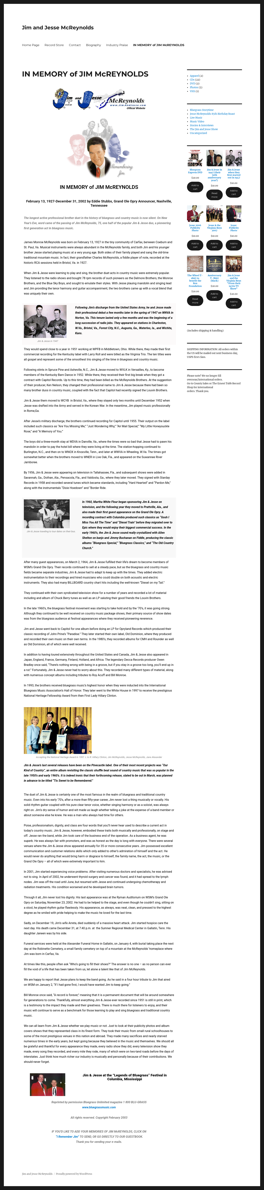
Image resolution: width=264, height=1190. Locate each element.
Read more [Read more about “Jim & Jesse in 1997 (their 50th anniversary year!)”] (214, 195)
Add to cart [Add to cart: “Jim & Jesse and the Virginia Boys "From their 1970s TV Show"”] (234, 303)
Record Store (54, 45)
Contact (75, 45)
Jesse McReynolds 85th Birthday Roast (212, 113)
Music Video (197, 121)
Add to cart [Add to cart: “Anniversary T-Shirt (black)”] (214, 295)
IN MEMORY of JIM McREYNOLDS (158, 45)
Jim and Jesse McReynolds (58, 27)
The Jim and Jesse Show (204, 129)
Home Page (30, 45)
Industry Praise (117, 45)
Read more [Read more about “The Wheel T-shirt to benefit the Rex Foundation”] (195, 301)
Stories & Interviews (202, 125)
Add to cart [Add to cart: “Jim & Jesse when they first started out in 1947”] (234, 192)
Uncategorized (198, 133)
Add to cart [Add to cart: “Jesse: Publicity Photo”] (234, 245)
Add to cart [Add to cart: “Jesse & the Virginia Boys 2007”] (214, 245)
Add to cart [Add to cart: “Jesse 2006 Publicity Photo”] (195, 245)
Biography (93, 45)
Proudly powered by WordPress (74, 1174)
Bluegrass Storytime (202, 110)
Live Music (196, 117)
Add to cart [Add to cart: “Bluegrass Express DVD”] (195, 187)
